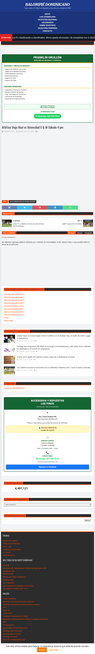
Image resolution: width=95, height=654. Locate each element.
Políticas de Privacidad (11, 544)
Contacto (47, 31)
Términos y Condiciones (12, 549)
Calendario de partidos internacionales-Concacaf (21, 605)
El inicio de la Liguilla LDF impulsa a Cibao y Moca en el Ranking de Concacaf (46, 357)
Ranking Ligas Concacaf (12, 634)
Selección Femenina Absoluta (14, 640)
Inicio (47, 14)
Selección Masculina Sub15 (14, 300)
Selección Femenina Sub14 (14, 315)
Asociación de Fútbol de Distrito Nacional (18, 602)
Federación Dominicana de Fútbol (15, 616)
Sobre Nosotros (47, 25)
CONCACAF (7, 613)
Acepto (42, 650)
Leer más (53, 650)
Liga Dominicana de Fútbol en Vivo (22, 201)
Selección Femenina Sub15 (14, 312)
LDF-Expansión (8, 583)
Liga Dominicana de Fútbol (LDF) (15, 628)
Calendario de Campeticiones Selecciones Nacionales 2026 (25, 568)
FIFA (4, 622)
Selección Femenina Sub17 (14, 309)
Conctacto (7, 552)
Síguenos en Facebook (47, 467)
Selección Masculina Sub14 (14, 303)
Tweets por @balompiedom (14, 388)
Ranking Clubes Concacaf (12, 631)
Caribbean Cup (8, 571)
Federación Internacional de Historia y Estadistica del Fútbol (25, 619)
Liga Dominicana (47, 17)
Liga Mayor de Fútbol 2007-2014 (15, 589)
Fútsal (6, 318)
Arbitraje (6, 565)
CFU (4, 607)
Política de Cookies (10, 541)
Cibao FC (6, 610)
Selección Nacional (47, 20)
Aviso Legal (7, 547)
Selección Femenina (47, 28)
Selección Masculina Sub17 (14, 297)
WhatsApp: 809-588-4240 (47, 459)
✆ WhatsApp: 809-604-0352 (47, 116)
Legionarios (47, 22)
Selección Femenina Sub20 (14, 306)
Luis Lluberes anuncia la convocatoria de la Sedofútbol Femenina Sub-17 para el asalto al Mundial (53, 368)
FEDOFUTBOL (8, 574)
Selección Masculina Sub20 (14, 294)
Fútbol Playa (8, 321)
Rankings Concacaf (10, 637)
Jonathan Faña (8, 580)
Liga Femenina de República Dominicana (18, 586)
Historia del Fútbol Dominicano (14, 577)
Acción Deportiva (9, 599)
